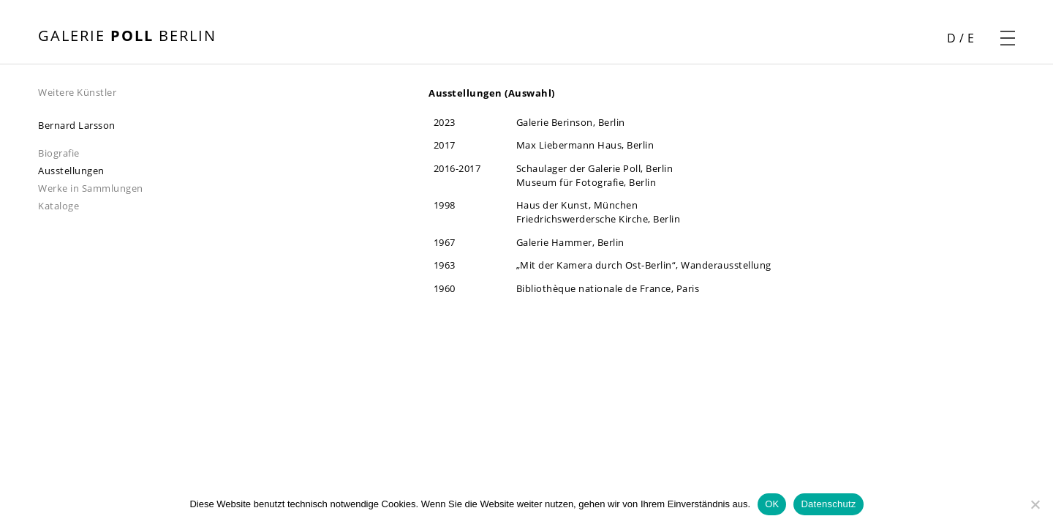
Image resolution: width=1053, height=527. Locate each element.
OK (772, 503)
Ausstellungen (71, 170)
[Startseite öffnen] (127, 37)
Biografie (59, 153)
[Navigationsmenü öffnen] (1007, 38)
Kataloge (58, 205)
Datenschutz (828, 503)
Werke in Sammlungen (90, 188)
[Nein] (1034, 504)
